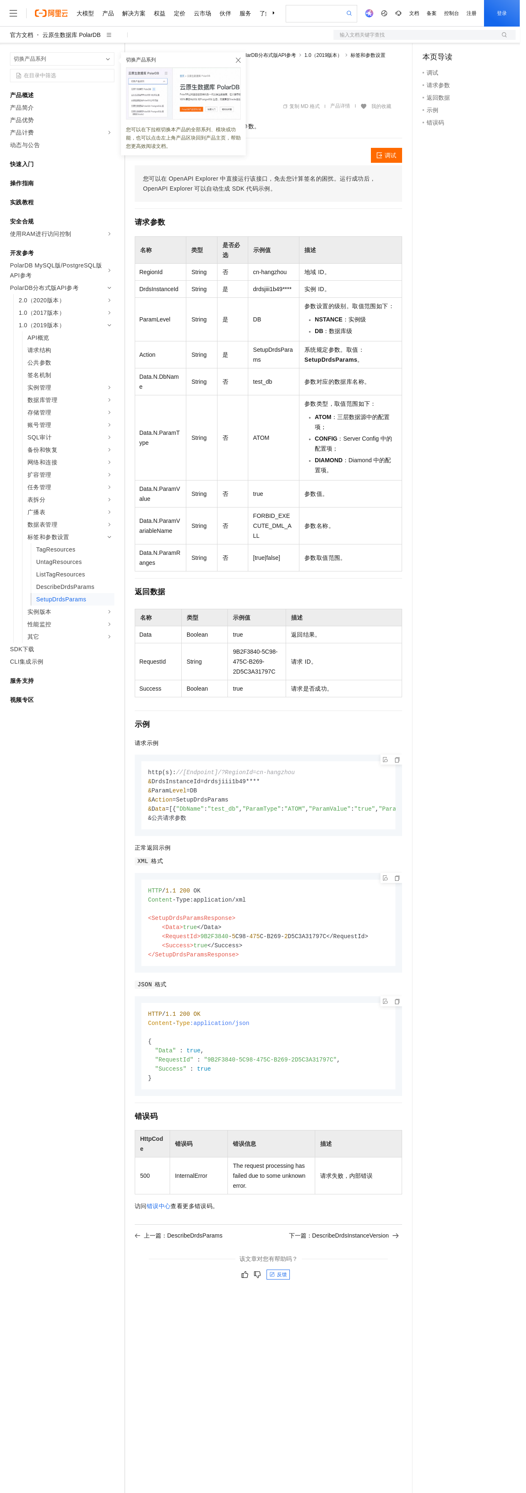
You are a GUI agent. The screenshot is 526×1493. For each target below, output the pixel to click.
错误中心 (159, 1215)
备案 (432, 13)
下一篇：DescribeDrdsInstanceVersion (344, 1244)
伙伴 (225, 13)
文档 (414, 13)
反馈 (278, 1284)
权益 (159, 13)
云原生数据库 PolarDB (71, 35)
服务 (245, 13)
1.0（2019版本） (323, 55)
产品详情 (340, 106)
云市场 (202, 13)
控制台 (451, 13)
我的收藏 (381, 106)
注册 (472, 13)
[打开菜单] (13, 13)
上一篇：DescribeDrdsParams (178, 1244)
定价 (179, 13)
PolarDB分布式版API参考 (268, 55)
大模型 (85, 13)
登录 (502, 13)
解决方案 (134, 13)
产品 (108, 13)
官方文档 (21, 35)
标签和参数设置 (368, 55)
